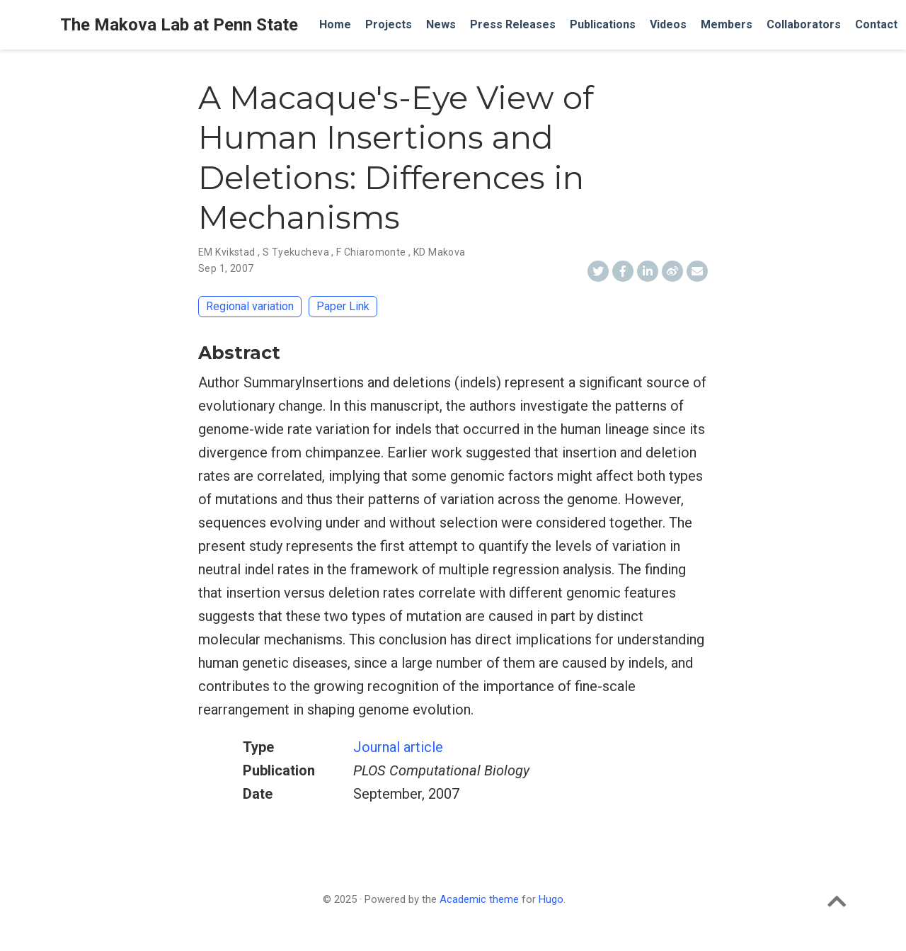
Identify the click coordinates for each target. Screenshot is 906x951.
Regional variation (250, 306)
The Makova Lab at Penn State (179, 25)
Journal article (398, 747)
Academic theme (479, 899)
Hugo (551, 899)
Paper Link (342, 306)
